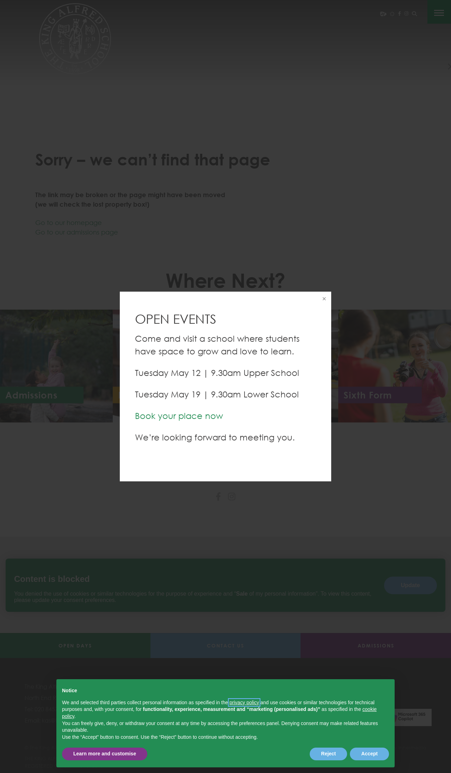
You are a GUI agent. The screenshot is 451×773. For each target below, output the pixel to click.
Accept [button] (369, 753)
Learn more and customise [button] (104, 753)
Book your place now (179, 415)
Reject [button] (328, 753)
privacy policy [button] (244, 702)
